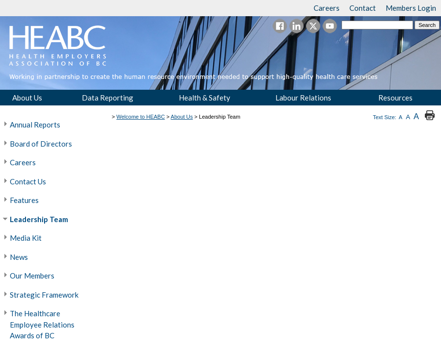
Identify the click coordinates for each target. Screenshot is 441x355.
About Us (27, 97)
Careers (23, 162)
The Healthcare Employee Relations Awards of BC (42, 324)
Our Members (32, 275)
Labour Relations (303, 97)
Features (24, 200)
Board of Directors (41, 143)
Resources (395, 97)
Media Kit (26, 237)
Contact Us (28, 181)
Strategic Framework (44, 294)
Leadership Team (39, 219)
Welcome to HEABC (141, 117)
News (19, 257)
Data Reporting (107, 97)
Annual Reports (35, 124)
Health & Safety (204, 97)
